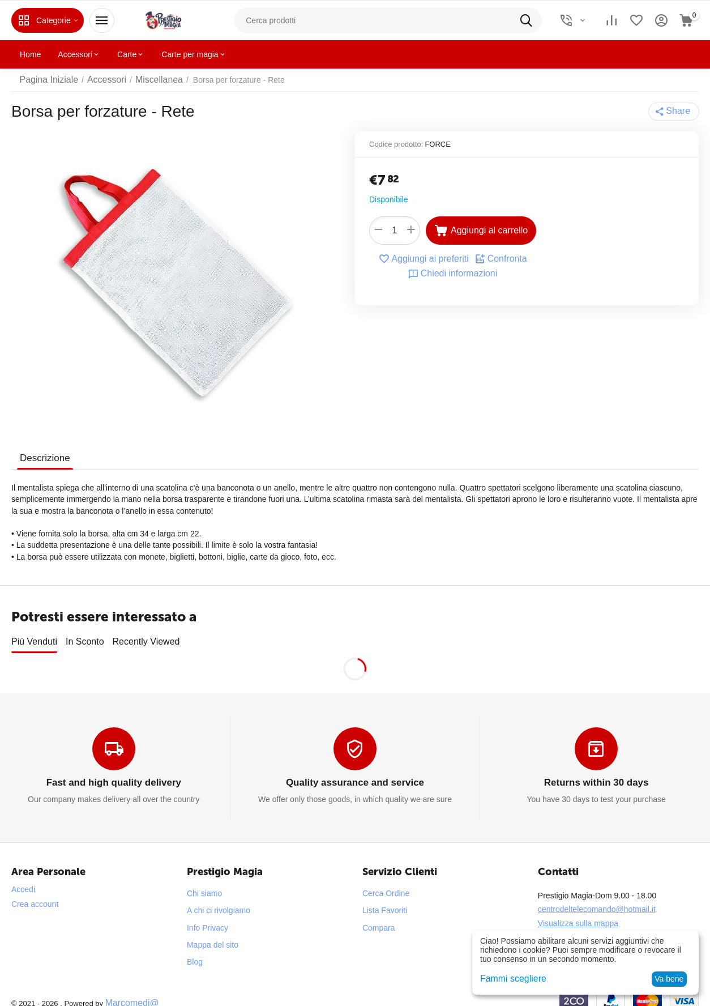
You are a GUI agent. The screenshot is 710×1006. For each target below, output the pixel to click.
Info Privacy (207, 917)
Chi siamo (204, 883)
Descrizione (43, 458)
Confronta (496, 259)
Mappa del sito (212, 934)
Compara (378, 917)
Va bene (669, 978)
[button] (675, 111)
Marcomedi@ (128, 993)
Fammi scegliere (509, 978)
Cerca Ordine (385, 883)
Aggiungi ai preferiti (426, 259)
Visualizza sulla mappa (578, 913)
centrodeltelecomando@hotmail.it (597, 899)
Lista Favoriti (384, 900)
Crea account (34, 894)
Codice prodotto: (396, 144)
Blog (195, 952)
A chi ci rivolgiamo (218, 900)
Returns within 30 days (596, 773)
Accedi (23, 879)
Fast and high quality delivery (113, 773)
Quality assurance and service (355, 773)
